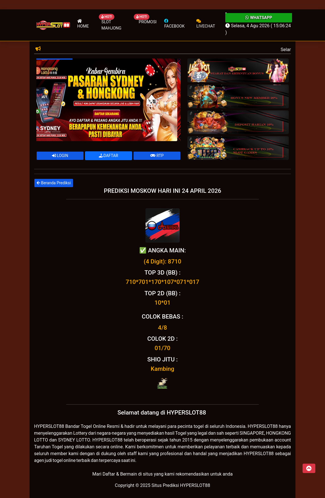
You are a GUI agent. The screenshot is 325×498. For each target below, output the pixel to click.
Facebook (174, 23)
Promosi (148, 22)
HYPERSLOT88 (49, 426)
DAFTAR (108, 155)
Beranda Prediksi (54, 183)
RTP (157, 155)
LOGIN (60, 155)
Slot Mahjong (111, 25)
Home (83, 23)
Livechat (205, 23)
